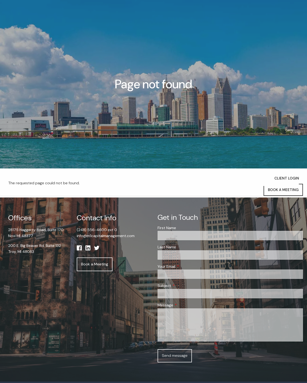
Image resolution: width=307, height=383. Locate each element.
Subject (183, 285)
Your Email (185, 266)
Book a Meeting (283, 189)
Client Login (286, 178)
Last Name (167, 247)
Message (184, 305)
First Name (167, 227)
